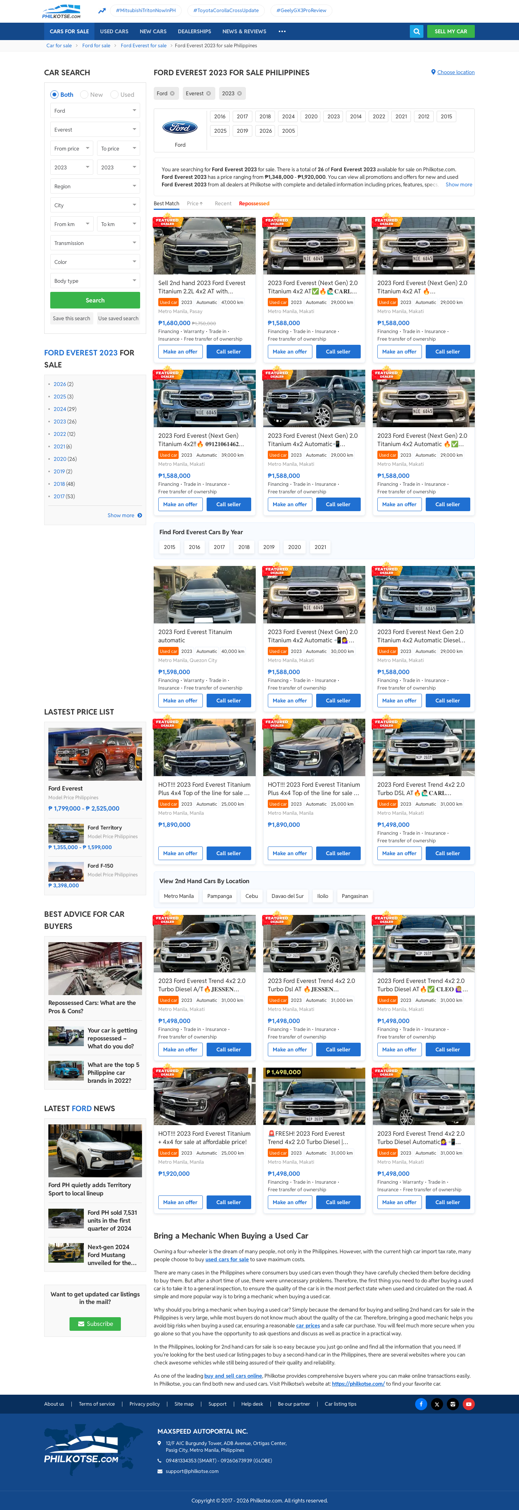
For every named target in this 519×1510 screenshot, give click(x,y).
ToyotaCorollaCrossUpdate (228, 10)
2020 (60, 459)
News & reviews (244, 31)
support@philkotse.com (192, 1471)
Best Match (166, 203)
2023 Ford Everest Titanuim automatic (195, 636)
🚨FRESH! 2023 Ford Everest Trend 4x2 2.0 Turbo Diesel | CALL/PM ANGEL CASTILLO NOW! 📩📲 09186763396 (306, 1138)
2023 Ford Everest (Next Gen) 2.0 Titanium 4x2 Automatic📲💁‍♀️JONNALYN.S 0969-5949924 (313, 440)
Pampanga (219, 896)
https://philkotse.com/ (358, 1383)
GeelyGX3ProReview (303, 10)
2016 (220, 116)
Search (95, 300)
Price (197, 203)
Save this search (71, 318)
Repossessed (254, 203)
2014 (355, 116)
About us (54, 1404)
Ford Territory (105, 827)
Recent (223, 203)
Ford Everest (65, 788)
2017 (59, 496)
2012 (423, 116)
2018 (59, 484)
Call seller (228, 351)
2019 (59, 471)
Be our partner (294, 1404)
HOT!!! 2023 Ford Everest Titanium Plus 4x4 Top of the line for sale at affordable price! (204, 789)
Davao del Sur (288, 896)
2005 (288, 130)
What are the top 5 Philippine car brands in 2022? (113, 1073)
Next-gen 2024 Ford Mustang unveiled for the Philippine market (112, 1255)
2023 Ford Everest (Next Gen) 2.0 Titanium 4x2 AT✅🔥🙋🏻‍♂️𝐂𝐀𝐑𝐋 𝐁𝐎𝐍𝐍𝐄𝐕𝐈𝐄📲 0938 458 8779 (313, 287)
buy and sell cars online (233, 1375)
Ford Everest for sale (144, 45)
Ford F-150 (100, 865)
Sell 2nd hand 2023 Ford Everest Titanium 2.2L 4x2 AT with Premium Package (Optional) (202, 287)
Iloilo (322, 896)
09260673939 (236, 1460)
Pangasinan (355, 896)
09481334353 (181, 1460)
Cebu (252, 896)
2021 (59, 446)
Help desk (252, 1404)
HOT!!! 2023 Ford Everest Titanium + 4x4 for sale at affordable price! (204, 1138)
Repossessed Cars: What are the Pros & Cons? (92, 1007)
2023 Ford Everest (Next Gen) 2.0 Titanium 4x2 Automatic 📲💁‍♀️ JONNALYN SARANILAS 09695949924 (313, 636)
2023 (60, 421)
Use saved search (118, 318)
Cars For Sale (69, 31)
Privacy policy (145, 1404)
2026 (60, 384)
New (96, 95)
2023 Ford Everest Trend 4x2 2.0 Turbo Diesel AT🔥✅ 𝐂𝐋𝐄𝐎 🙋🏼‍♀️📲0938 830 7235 (423, 985)
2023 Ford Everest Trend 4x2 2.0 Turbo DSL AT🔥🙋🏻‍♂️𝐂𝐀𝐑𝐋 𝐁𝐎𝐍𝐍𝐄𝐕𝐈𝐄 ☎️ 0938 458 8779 (421, 789)
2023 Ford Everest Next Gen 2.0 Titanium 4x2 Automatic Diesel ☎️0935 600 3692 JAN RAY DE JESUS (420, 636)
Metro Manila (179, 896)
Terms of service (97, 1404)
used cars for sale (227, 1259)
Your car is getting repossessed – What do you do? (112, 1038)
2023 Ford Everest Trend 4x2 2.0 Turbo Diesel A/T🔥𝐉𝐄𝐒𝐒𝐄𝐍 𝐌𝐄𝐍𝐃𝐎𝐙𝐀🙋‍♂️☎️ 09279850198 (202, 985)
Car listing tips (341, 1404)
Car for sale (59, 45)
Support (218, 1404)
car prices (308, 1325)
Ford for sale (96, 45)
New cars (153, 31)
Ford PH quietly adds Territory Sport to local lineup (89, 1189)
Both (66, 95)
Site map (184, 1404)
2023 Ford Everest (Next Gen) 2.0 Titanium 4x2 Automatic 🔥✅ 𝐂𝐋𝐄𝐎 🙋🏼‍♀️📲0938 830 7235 (422, 440)
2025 (60, 396)
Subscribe (95, 1324)
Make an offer (180, 351)
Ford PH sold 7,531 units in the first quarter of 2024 (112, 1220)
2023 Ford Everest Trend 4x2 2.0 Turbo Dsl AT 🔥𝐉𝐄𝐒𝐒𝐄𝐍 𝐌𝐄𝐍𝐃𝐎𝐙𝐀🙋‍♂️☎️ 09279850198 (311, 985)
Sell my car (451, 31)
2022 (60, 434)
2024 (60, 409)
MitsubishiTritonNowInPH (148, 10)
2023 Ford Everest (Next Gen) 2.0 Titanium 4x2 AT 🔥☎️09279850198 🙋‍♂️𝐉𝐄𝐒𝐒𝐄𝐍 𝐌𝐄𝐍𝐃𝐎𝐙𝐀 (422, 287)
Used (127, 95)
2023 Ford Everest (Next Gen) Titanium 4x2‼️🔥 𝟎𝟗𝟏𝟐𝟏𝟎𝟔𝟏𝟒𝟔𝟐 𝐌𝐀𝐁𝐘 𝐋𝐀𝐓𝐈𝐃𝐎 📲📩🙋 (198, 440)
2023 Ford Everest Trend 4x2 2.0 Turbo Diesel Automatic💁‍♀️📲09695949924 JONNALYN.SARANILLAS (421, 1138)
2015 (446, 116)
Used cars (114, 31)
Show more (121, 515)
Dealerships (194, 31)
